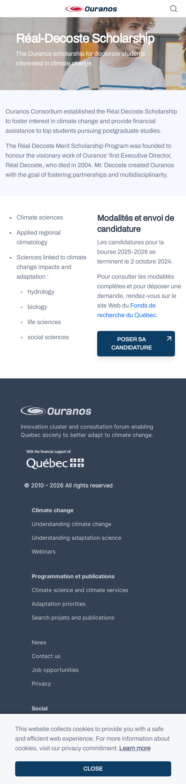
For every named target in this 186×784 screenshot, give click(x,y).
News (39, 642)
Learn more (135, 748)
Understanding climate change (71, 523)
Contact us (46, 656)
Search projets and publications (73, 617)
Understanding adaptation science (76, 537)
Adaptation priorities (58, 603)
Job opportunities (55, 669)
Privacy (41, 683)
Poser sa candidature (131, 343)
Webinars (43, 551)
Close (93, 769)
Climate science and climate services (80, 590)
